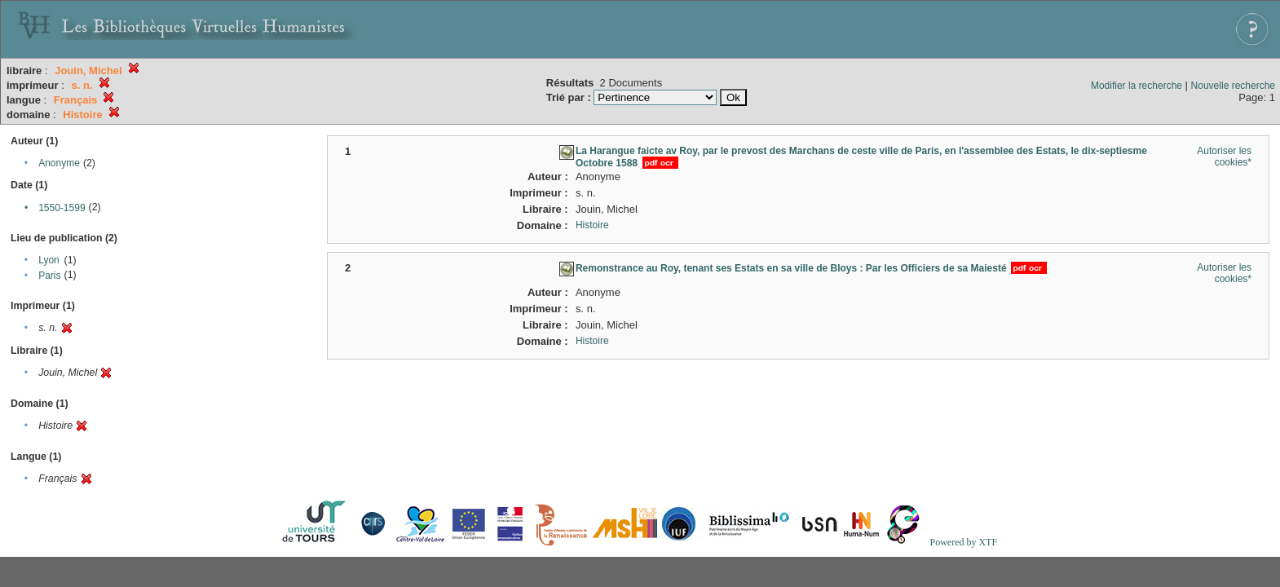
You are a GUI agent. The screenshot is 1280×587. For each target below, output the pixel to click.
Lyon (49, 260)
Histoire (592, 225)
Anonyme (59, 163)
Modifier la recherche (1136, 85)
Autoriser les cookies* (1224, 156)
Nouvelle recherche (1233, 85)
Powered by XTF (963, 542)
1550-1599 (61, 208)
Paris (49, 275)
